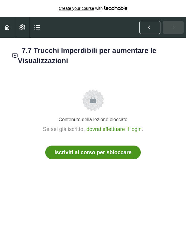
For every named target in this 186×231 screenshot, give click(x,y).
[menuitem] (22, 27)
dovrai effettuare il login (114, 129)
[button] (7, 27)
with (93, 8)
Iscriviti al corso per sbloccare (93, 152)
